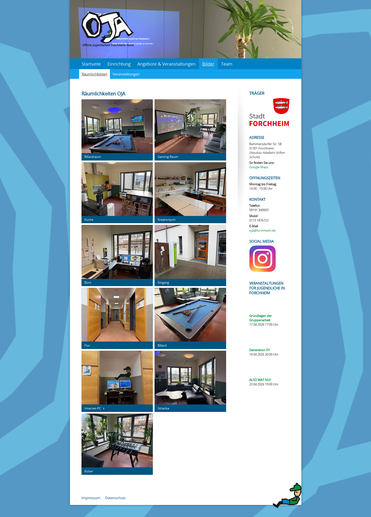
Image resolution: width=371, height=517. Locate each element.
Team (226, 64)
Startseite (91, 64)
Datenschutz (115, 497)
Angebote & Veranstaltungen (166, 64)
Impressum (90, 497)
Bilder (208, 64)
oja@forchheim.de (262, 230)
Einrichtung (119, 64)
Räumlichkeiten (94, 74)
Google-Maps (258, 167)
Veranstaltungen (126, 74)
